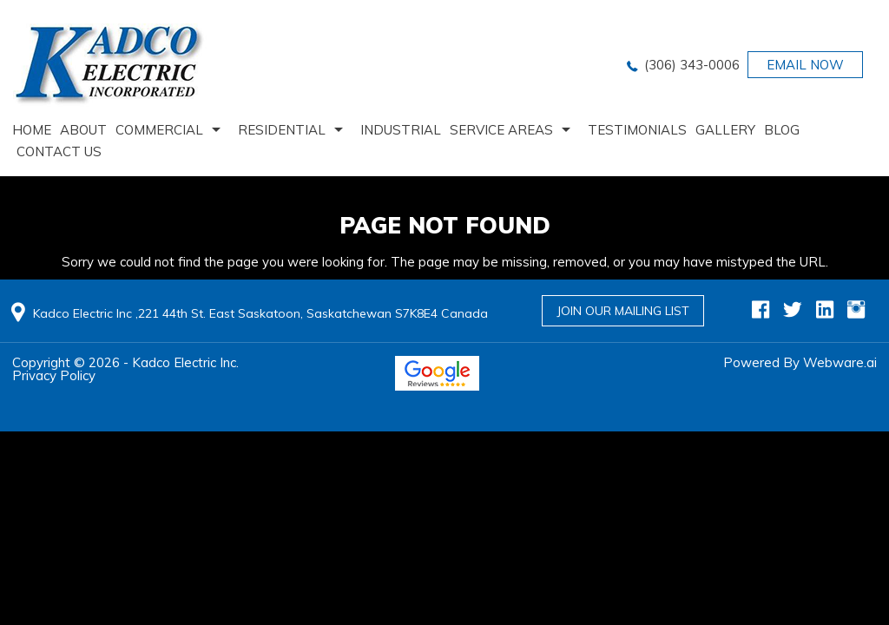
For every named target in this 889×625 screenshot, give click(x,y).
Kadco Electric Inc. (185, 362)
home (31, 130)
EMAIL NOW (805, 64)
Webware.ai (840, 362)
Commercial (159, 130)
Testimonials (637, 130)
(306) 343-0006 (692, 64)
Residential (282, 130)
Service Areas (501, 130)
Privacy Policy (53, 375)
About (83, 130)
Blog (782, 130)
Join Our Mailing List (622, 311)
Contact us (59, 151)
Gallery (725, 130)
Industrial (400, 130)
